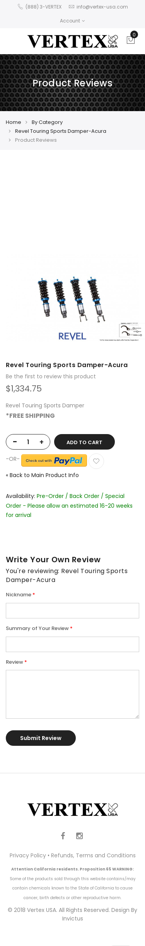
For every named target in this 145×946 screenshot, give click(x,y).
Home (13, 122)
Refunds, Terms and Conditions (93, 855)
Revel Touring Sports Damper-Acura (60, 131)
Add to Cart (84, 442)
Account (72, 20)
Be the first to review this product (51, 376)
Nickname (18, 594)
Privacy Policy (28, 855)
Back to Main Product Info (42, 475)
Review (14, 662)
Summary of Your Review (37, 628)
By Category (47, 122)
